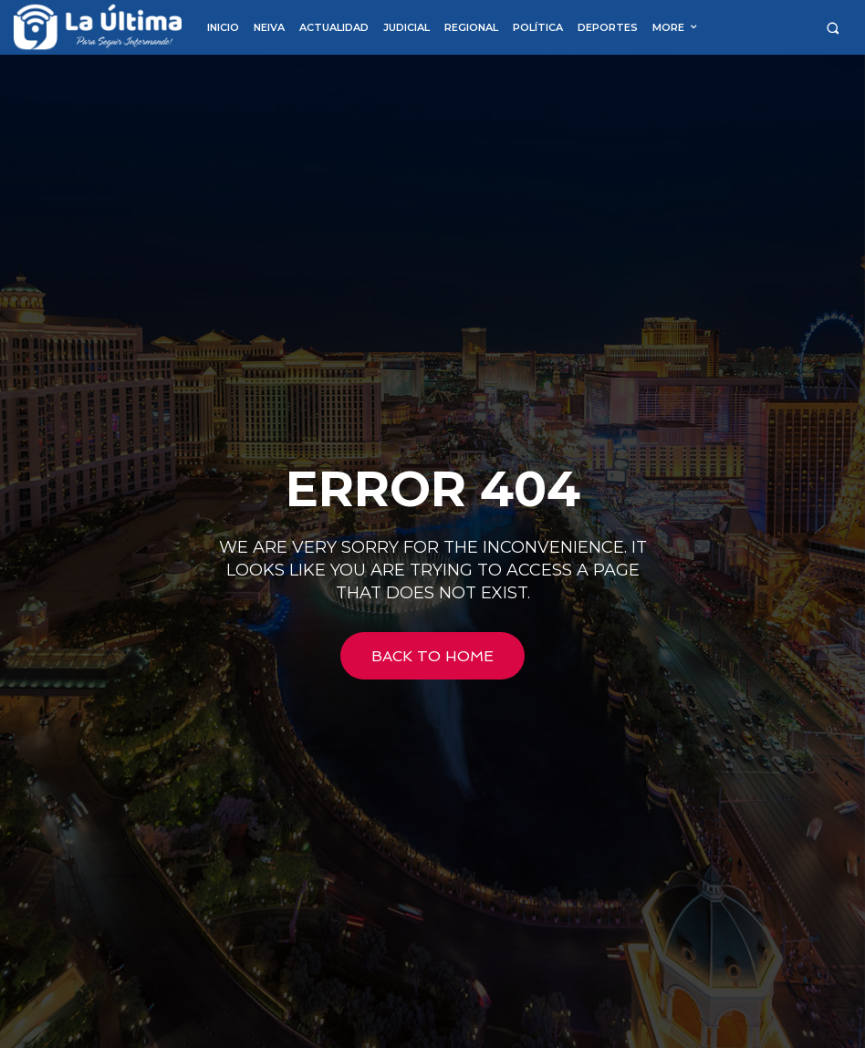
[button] (832, 28)
